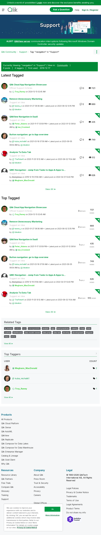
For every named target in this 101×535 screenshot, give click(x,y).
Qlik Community (8, 52)
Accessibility (39, 487)
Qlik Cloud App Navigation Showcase (28, 84)
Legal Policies (72, 488)
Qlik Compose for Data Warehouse (17, 447)
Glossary (5, 491)
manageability (34, 328)
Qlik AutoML (6, 431)
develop (66, 332)
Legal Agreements (74, 504)
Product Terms (73, 508)
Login (39, 2)
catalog (74, 328)
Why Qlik (5, 464)
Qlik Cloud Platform (10, 423)
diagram (89, 332)
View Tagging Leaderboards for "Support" (50, 353)
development (77, 332)
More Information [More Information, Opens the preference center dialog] (52, 515)
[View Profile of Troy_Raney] (20, 92)
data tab (56, 332)
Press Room (39, 479)
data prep (47, 332)
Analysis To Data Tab (20, 152)
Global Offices (40, 503)
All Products (6, 419)
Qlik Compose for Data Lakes (14, 443)
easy (7, 336)
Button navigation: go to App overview (28, 134)
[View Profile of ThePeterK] (19, 159)
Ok (52, 509)
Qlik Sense (6, 427)
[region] (33, 517)
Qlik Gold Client (8, 459)
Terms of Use (72, 500)
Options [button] (96, 51)
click (89, 328)
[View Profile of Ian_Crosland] (24, 127)
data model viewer (32, 332)
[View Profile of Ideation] (18, 109)
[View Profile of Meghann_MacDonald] (24, 180)
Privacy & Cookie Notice (77, 492)
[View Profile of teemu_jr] (18, 106)
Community (62, 65)
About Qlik (38, 475)
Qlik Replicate (7, 439)
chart (82, 328)
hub (24, 328)
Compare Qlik (7, 487)
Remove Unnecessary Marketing (25, 99)
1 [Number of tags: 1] (96, 378)
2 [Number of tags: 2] (96, 368)
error (13, 336)
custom (8, 332)
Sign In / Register (90, 10)
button (17, 328)
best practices (63, 328)
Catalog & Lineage (9, 455)
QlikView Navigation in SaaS (23, 116)
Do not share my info (76, 512)
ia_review (8, 328)
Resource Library (9, 475)
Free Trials (6, 483)
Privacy (37, 491)
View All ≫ (50, 189)
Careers (37, 495)
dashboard (17, 332)
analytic (45, 328)
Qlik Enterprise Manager (12, 451)
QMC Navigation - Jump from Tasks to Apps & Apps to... (37, 170)
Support (50, 25)
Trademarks (71, 496)
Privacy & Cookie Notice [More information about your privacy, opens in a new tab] (27, 528)
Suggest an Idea (17, 102)
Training (4, 495)
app (53, 328)
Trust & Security (41, 483)
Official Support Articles (20, 88)
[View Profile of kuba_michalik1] (21, 141)
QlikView (5, 435)
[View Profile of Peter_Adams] (21, 124)
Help (77, 10)
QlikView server (22, 41)
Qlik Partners (7, 479)
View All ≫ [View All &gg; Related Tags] (8, 343)
